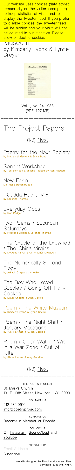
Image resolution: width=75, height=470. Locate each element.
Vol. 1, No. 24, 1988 (38, 106)
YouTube (10, 437)
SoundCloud (39, 432)
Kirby (68, 464)
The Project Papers (33, 127)
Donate (49, 421)
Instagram (18, 432)
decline (25, 37)
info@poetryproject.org (22, 409)
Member (30, 421)
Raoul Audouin (51, 461)
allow (7, 37)
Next (43, 139)
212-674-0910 (14, 404)
